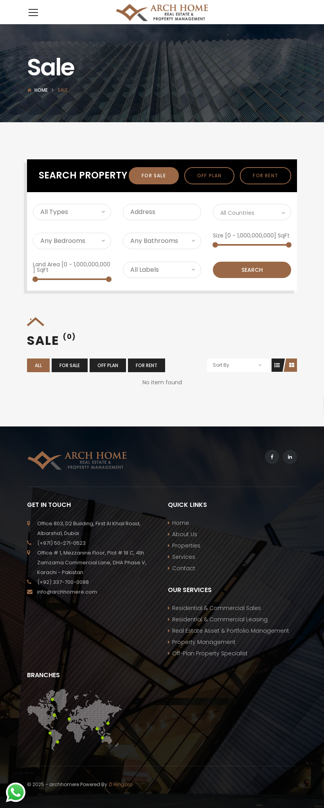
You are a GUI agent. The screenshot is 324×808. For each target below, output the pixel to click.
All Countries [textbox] (237, 224)
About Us (184, 546)
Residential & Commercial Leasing (220, 631)
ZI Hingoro (120, 796)
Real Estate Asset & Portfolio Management (230, 642)
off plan (209, 187)
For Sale (154, 187)
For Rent (265, 187)
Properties (186, 557)
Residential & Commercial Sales (216, 620)
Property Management (204, 654)
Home (41, 101)
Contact (183, 580)
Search (252, 281)
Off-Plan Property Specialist (210, 665)
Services (183, 569)
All (38, 377)
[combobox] (252, 224)
